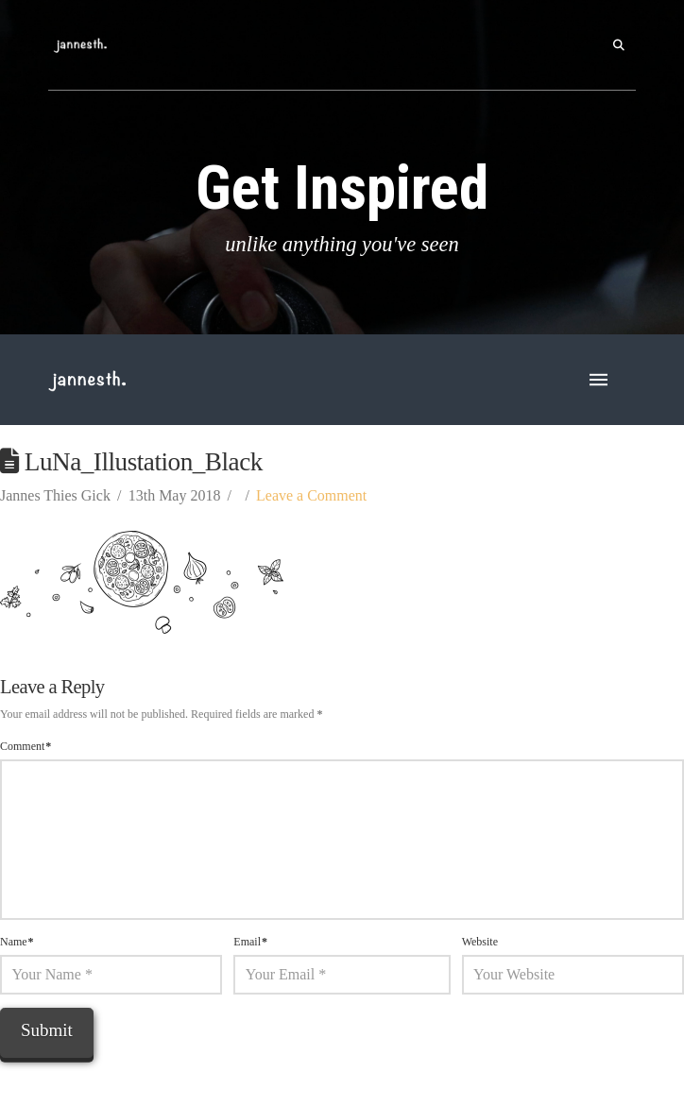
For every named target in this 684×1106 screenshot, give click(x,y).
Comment (25, 746)
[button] (619, 45)
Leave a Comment (311, 495)
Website (480, 941)
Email (250, 941)
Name (17, 941)
